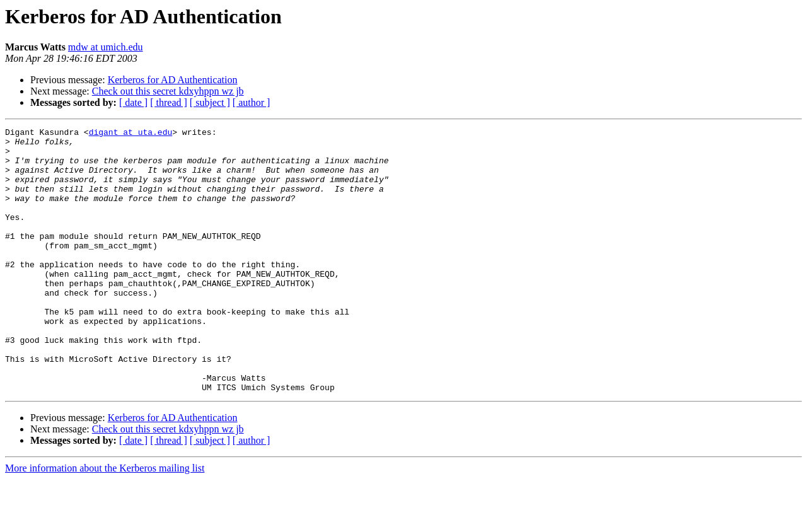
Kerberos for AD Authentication (173, 79)
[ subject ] (210, 102)
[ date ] (133, 102)
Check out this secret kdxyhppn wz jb (168, 91)
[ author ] (251, 102)
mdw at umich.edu (105, 47)
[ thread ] (168, 102)
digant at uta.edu (131, 133)
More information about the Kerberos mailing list (104, 521)
